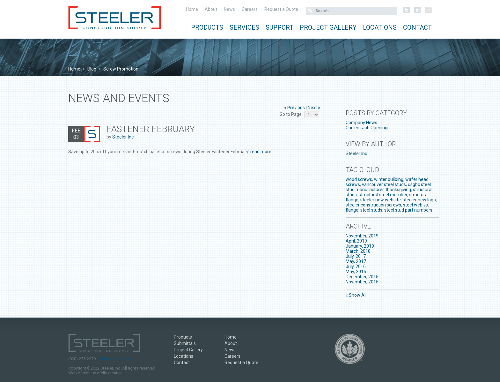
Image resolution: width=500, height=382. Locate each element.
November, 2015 (362, 281)
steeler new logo (419, 199)
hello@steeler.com (116, 358)
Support (279, 27)
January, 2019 (360, 246)
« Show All (356, 295)
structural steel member (383, 194)
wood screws (359, 179)
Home (192, 9)
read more (260, 151)
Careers (250, 9)
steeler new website (380, 199)
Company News (361, 122)
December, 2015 (362, 276)
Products (207, 27)
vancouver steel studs (384, 184)
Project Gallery (328, 27)
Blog (91, 68)
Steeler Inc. (123, 136)
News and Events (118, 98)
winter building (388, 179)
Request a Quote (281, 9)
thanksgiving (398, 189)
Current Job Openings (368, 127)
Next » (314, 107)
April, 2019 (356, 240)
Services (244, 27)
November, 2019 (362, 235)
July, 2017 (356, 256)
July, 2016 (356, 266)
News (229, 9)
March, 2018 (358, 251)
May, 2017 (356, 261)
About (211, 9)
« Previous (294, 107)
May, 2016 (356, 271)
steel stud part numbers (408, 210)
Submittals (185, 343)
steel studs (371, 210)
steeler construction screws (373, 204)
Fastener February (151, 129)
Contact (417, 27)
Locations (380, 27)
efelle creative (109, 373)
